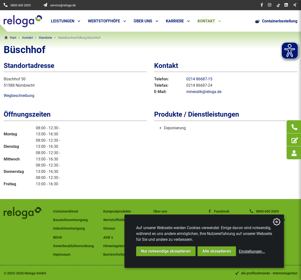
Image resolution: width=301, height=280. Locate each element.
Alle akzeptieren (216, 251)
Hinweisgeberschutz (119, 246)
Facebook (218, 211)
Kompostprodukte (117, 211)
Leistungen (62, 21)
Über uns (143, 21)
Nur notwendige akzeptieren (166, 251)
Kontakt (206, 21)
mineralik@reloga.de (203, 91)
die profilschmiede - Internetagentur (269, 273)
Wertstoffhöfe (104, 21)
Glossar (109, 228)
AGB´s (108, 237)
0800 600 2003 (20, 5)
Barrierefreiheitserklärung (123, 254)
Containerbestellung (276, 21)
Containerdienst (65, 211)
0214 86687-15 (199, 79)
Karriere (175, 21)
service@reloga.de (63, 5)
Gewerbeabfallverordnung (73, 246)
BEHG (57, 237)
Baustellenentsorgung (70, 220)
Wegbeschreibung (19, 95)
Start (13, 37)
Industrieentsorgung (69, 228)
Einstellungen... (252, 251)
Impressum (61, 254)
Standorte (45, 37)
